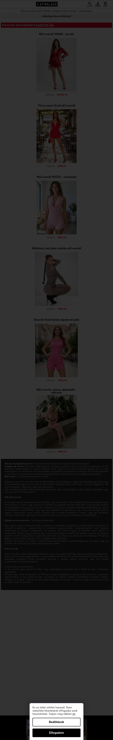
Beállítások (56, 722)
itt (73, 714)
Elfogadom (56, 732)
